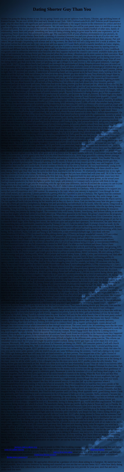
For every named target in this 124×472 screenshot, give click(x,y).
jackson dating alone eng (26, 447)
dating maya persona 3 (17, 457)
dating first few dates (62, 452)
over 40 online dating (14, 449)
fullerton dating (97, 449)
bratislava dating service (45, 454)
